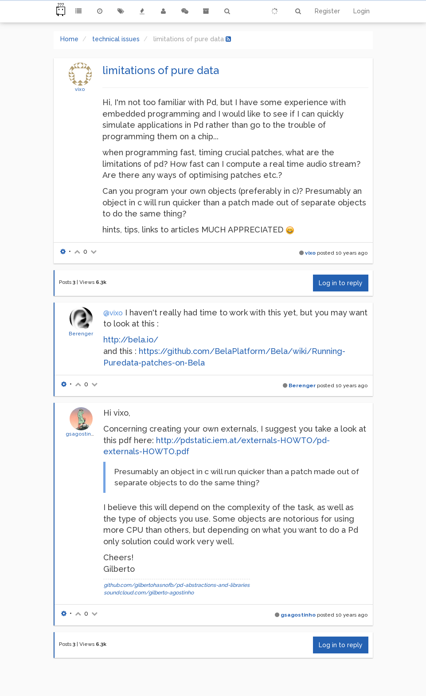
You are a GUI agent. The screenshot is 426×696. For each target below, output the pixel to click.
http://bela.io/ (130, 339)
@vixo (113, 313)
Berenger (81, 333)
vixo (80, 89)
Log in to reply (341, 283)
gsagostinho (82, 434)
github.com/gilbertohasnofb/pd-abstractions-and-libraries (177, 585)
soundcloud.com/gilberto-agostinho (149, 593)
